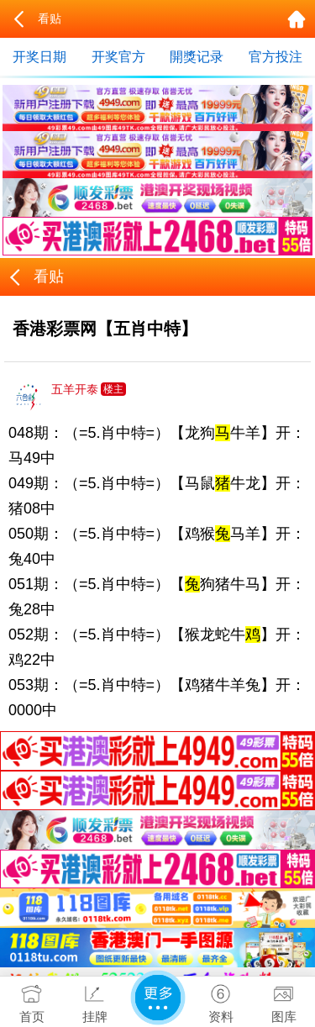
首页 (31, 1000)
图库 (283, 1000)
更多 (158, 997)
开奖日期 (39, 57)
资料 (220, 1000)
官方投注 (275, 57)
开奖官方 (118, 57)
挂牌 (94, 1000)
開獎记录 (196, 57)
